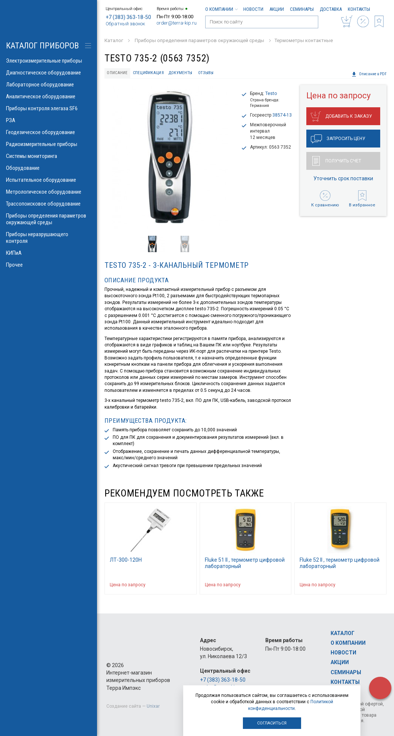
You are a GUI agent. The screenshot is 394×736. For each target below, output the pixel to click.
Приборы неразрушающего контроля (48, 237)
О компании (221, 9)
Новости (253, 9)
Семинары (302, 9)
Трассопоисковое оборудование (48, 203)
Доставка (331, 9)
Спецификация (148, 72)
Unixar (153, 706)
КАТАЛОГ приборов (42, 45)
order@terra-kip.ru (177, 23)
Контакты (359, 9)
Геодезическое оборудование (48, 132)
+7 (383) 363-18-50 (128, 17)
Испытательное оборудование (48, 180)
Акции (276, 9)
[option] (169, 157)
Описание (117, 72)
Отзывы (206, 72)
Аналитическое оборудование (48, 96)
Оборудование (48, 168)
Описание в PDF (369, 74)
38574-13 (282, 115)
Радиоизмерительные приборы (48, 144)
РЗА (48, 120)
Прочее (48, 264)
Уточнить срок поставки (343, 178)
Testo (271, 93)
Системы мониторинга (48, 156)
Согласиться (272, 723)
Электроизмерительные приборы (48, 60)
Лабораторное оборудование (48, 84)
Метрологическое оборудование (48, 191)
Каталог (342, 633)
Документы (180, 72)
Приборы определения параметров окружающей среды (48, 219)
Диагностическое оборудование (48, 72)
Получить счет (336, 161)
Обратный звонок (125, 23)
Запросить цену (338, 138)
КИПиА (48, 253)
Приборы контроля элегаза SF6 (48, 108)
